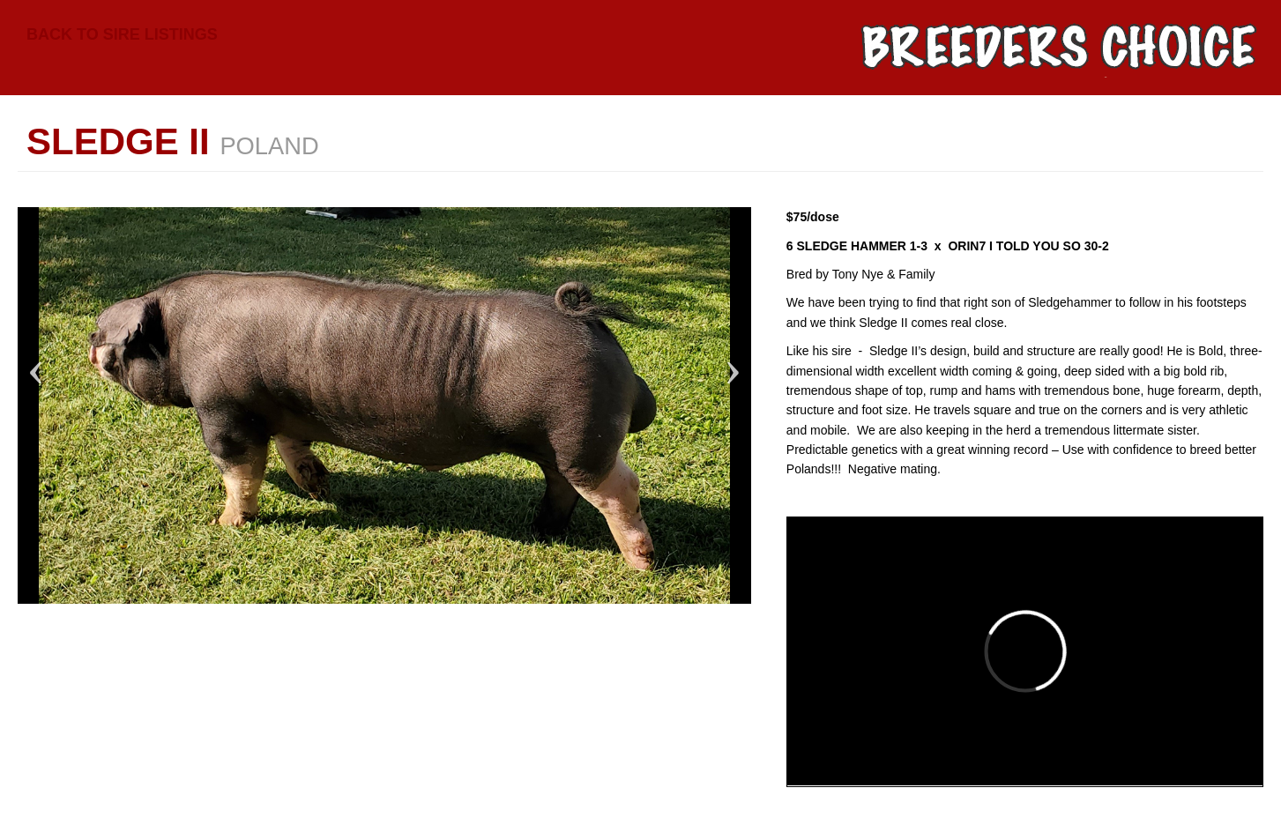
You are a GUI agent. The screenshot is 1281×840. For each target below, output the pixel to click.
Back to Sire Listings (122, 34)
